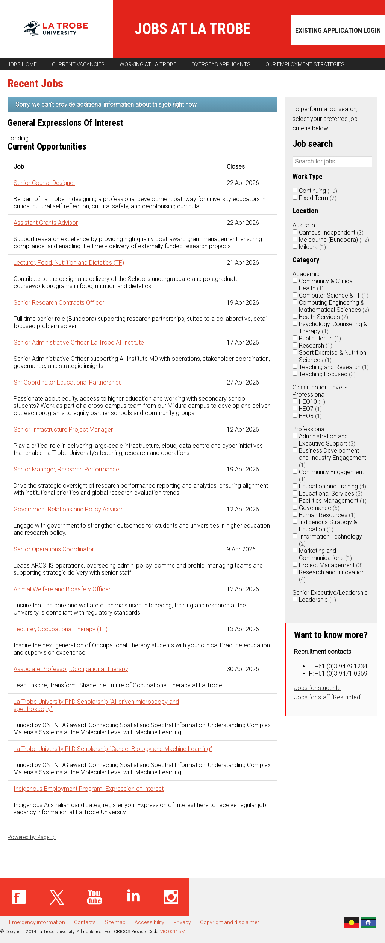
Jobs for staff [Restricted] (328, 697)
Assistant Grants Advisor (46, 222)
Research (315, 345)
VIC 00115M (172, 931)
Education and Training (332, 486)
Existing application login (338, 30)
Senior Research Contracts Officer (59, 302)
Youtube (95, 897)
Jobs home (22, 64)
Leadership (317, 599)
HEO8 (310, 416)
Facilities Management (333, 500)
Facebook (19, 897)
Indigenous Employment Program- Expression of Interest (89, 788)
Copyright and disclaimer (229, 922)
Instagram (170, 897)
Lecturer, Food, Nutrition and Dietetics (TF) (69, 262)
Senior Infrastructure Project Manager (63, 429)
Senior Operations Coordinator (54, 549)
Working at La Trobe (148, 64)
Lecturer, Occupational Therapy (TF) (61, 629)
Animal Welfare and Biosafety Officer (62, 589)
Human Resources (327, 515)
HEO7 (310, 408)
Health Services (323, 316)
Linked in (133, 897)
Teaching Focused (327, 374)
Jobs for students (317, 687)
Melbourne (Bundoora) (334, 239)
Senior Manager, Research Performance (66, 469)
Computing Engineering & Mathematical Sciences (334, 306)
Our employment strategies (304, 64)
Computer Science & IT (333, 295)
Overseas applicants (220, 64)
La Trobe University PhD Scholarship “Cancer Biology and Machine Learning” (113, 748)
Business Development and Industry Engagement (332, 457)
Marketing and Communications (325, 554)
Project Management (331, 565)
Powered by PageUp (32, 837)
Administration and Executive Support (327, 440)
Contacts (85, 922)
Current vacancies (78, 64)
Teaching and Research (334, 367)
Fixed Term (317, 197)
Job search (313, 144)
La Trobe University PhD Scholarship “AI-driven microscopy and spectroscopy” (96, 705)
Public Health (320, 338)
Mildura (312, 246)
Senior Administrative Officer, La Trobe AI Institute (79, 342)
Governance (319, 507)
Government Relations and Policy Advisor (68, 509)
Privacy (182, 922)
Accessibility (149, 922)
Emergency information (37, 922)
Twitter (57, 897)
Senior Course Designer (44, 182)
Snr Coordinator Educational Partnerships (68, 382)
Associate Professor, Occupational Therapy (71, 669)
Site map (115, 922)
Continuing (318, 190)
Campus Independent (331, 232)
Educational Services (330, 493)
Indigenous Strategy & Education (328, 526)
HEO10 (312, 401)
